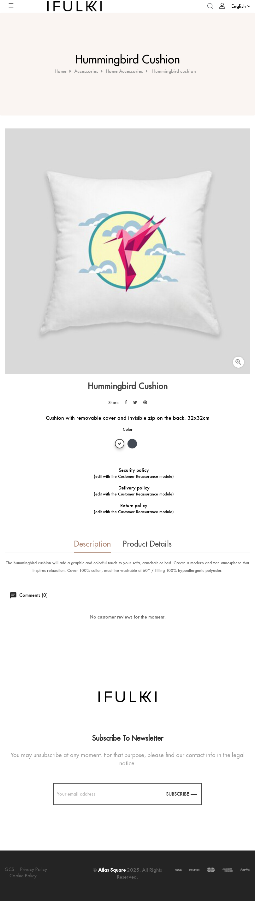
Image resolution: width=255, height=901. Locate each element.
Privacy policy (33, 869)
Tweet (135, 402)
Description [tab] (90, 544)
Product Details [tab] (147, 544)
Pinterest (145, 402)
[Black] (132, 444)
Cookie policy (23, 876)
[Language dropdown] (240, 6)
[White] (119, 444)
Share (126, 402)
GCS (9, 869)
